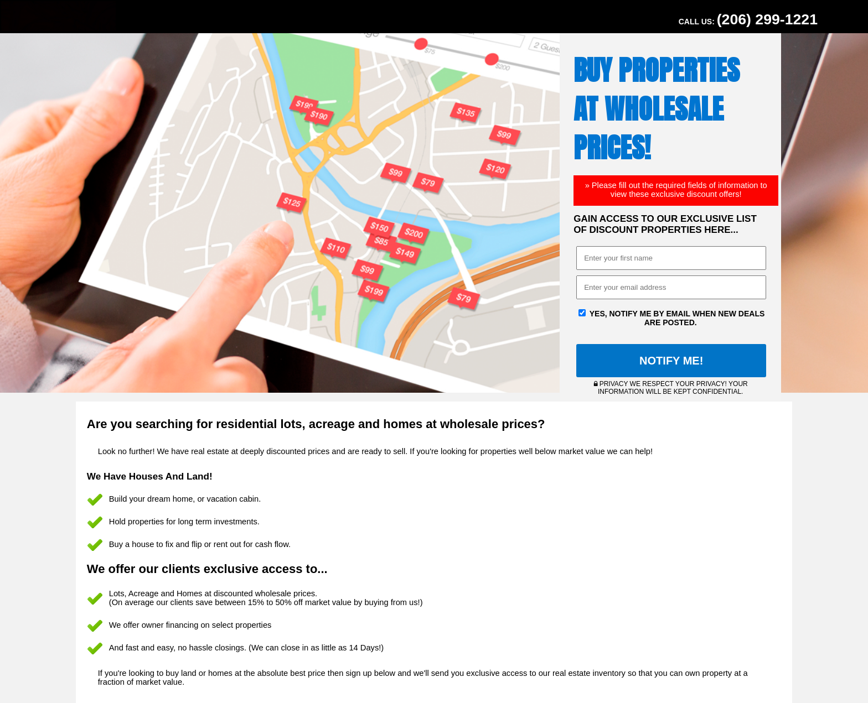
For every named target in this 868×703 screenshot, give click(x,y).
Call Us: (748, 19)
